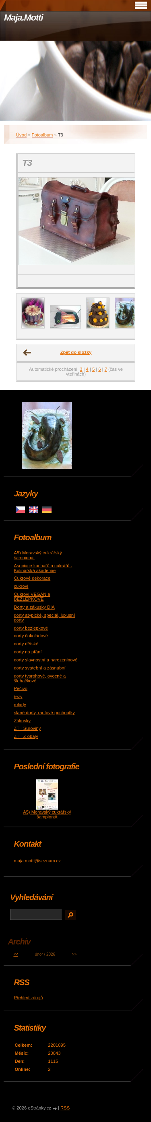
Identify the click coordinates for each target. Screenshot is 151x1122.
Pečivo (20, 688)
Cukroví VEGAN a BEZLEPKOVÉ (32, 596)
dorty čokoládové (31, 635)
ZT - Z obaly (26, 736)
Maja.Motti (23, 17)
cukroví (21, 586)
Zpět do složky (76, 352)
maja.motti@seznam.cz (37, 860)
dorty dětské (26, 643)
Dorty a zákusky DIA (34, 607)
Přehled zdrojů (28, 997)
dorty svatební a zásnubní (39, 667)
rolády (20, 704)
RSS (65, 1107)
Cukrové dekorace (32, 578)
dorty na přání (27, 651)
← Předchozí (27, 353)
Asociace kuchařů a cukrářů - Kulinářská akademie (43, 568)
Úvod (21, 134)
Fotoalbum (42, 134)
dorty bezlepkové (31, 628)
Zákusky (22, 720)
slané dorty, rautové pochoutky (44, 712)
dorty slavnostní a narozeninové (45, 659)
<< (15, 954)
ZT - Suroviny (27, 728)
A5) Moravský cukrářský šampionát (47, 814)
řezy (18, 696)
